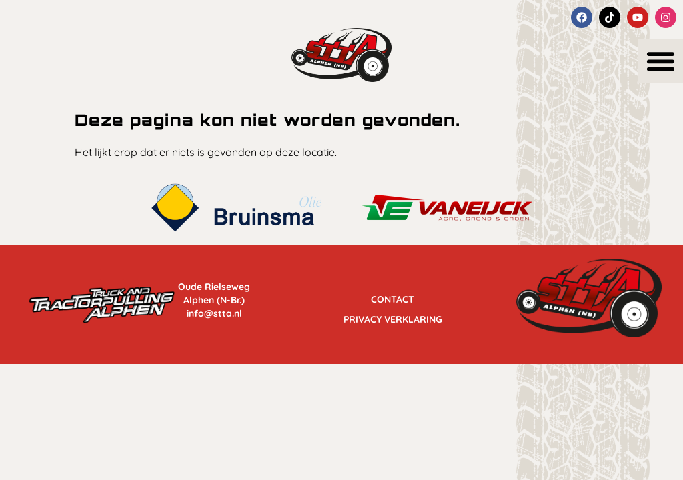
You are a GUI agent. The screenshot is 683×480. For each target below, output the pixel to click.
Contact (392, 296)
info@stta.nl (214, 313)
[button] (661, 61)
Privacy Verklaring (393, 316)
